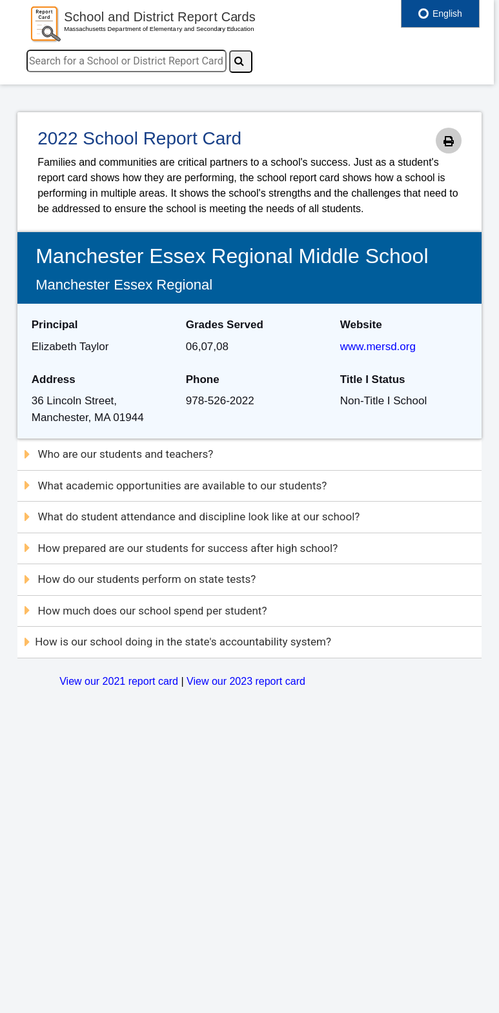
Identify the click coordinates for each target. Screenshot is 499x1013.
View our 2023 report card (246, 681)
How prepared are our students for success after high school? (181, 548)
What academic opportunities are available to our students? (176, 485)
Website (361, 325)
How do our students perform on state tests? (140, 579)
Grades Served (224, 325)
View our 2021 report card (118, 681)
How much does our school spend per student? (146, 610)
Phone (202, 379)
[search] (126, 61)
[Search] (240, 61)
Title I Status (372, 379)
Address (54, 379)
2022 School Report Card (139, 138)
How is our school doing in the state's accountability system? (178, 641)
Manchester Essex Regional (124, 285)
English (440, 13)
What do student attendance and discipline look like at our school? (192, 516)
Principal (55, 325)
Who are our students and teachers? (119, 453)
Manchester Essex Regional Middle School (232, 256)
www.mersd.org (378, 346)
